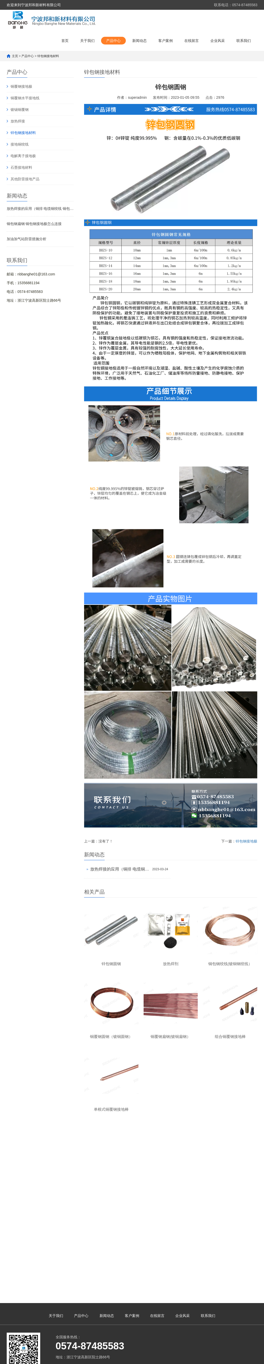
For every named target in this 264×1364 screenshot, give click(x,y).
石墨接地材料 (21, 167)
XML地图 (191, 1224)
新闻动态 (139, 41)
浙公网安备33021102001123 (224, 1224)
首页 (65, 41)
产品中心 (113, 41)
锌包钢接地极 (246, 841)
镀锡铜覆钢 (20, 109)
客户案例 (165, 41)
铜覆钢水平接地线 (25, 98)
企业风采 (217, 41)
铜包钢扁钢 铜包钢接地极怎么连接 (34, 224)
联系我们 (243, 41)
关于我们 (87, 41)
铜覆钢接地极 (21, 86)
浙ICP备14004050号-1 (165, 1224)
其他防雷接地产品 (25, 179)
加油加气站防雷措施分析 (26, 239)
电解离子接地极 (23, 156)
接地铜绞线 (20, 144)
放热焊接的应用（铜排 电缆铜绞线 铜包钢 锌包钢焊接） (40, 209)
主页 (15, 56)
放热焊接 (18, 121)
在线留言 (191, 41)
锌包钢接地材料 (48, 56)
